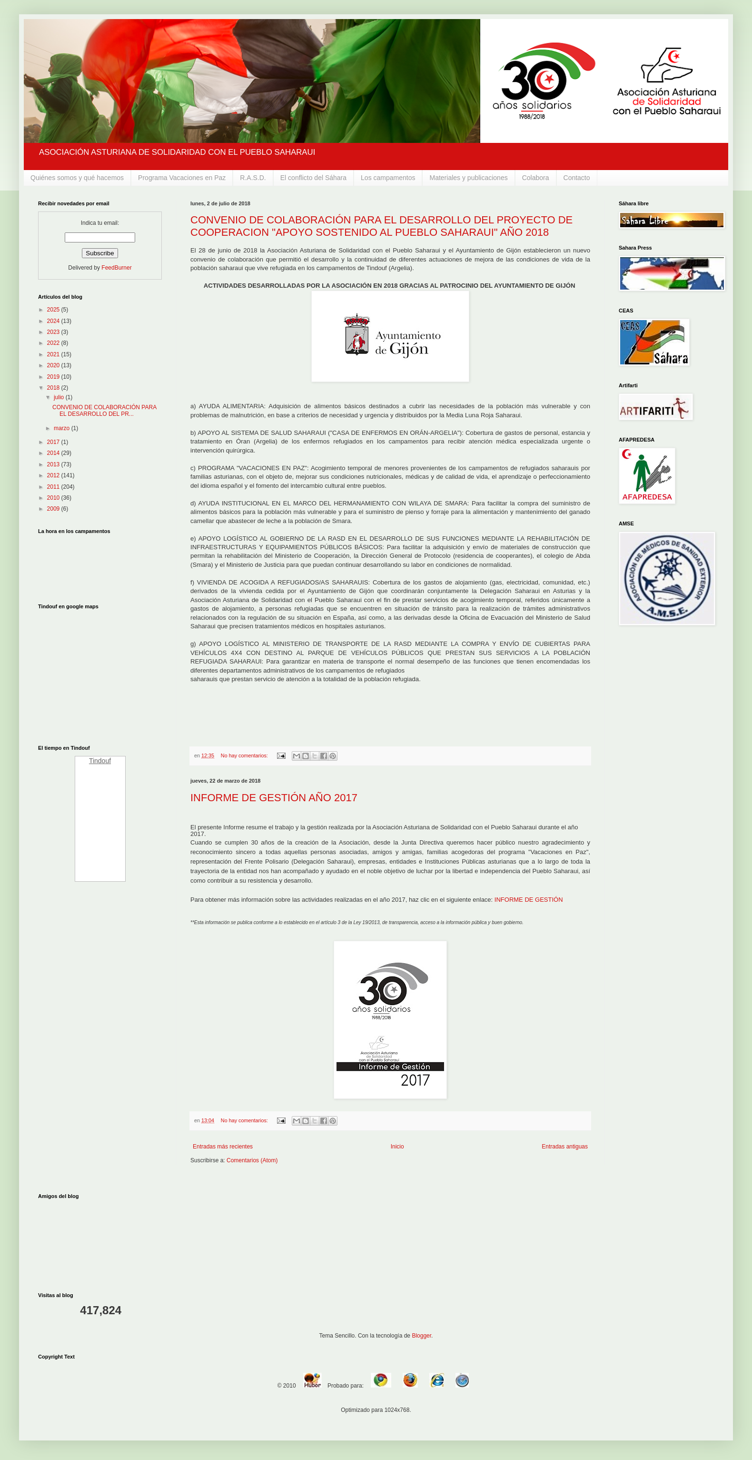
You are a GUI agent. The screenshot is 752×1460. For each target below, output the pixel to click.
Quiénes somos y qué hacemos (77, 177)
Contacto (577, 177)
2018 (54, 387)
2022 (54, 343)
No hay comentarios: (245, 755)
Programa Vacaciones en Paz (182, 177)
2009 (54, 508)
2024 (54, 321)
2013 (54, 464)
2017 (54, 442)
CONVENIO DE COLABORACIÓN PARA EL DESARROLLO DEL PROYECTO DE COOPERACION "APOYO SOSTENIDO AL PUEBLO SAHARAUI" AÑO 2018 (381, 226)
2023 (54, 332)
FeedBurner (116, 267)
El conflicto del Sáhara (313, 177)
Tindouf (100, 761)
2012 (54, 475)
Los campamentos (388, 177)
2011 (54, 486)
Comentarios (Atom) (252, 1160)
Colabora (535, 177)
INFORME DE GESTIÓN (529, 899)
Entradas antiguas (565, 1146)
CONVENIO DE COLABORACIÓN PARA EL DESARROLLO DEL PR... (104, 410)
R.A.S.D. (253, 177)
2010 (54, 497)
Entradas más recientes (223, 1146)
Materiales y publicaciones (468, 177)
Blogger (421, 1335)
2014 (54, 453)
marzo (62, 428)
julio (60, 397)
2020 (54, 365)
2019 (54, 376)
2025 (54, 309)
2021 (54, 354)
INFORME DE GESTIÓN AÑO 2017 (273, 798)
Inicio (397, 1146)
